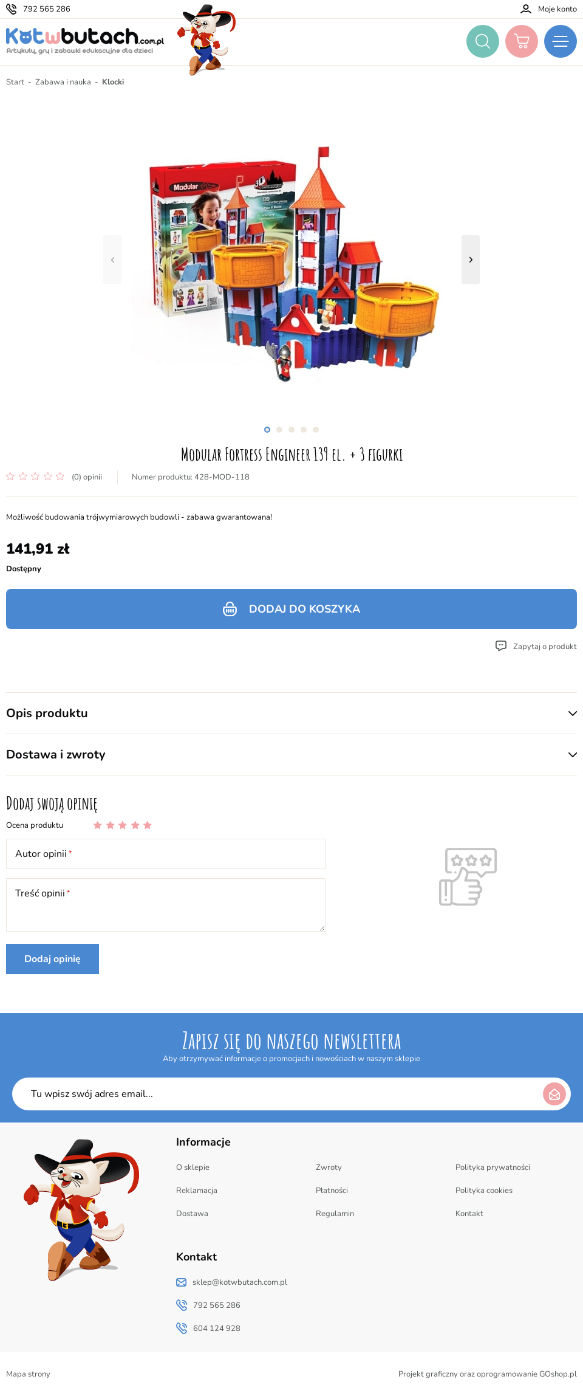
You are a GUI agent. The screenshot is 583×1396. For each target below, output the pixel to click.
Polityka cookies (484, 1190)
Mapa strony (28, 1374)
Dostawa (192, 1213)
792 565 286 (46, 9)
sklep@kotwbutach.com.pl (240, 1282)
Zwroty (329, 1167)
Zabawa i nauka (63, 82)
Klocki (113, 82)
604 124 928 (216, 1328)
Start (15, 82)
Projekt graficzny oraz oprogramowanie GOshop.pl (487, 1374)
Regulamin (335, 1213)
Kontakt (469, 1213)
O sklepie (193, 1167)
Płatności (332, 1190)
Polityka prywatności (492, 1167)
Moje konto (557, 9)
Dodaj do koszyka (304, 609)
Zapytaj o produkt (545, 646)
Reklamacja (196, 1190)
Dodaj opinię (52, 959)
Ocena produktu (34, 825)
